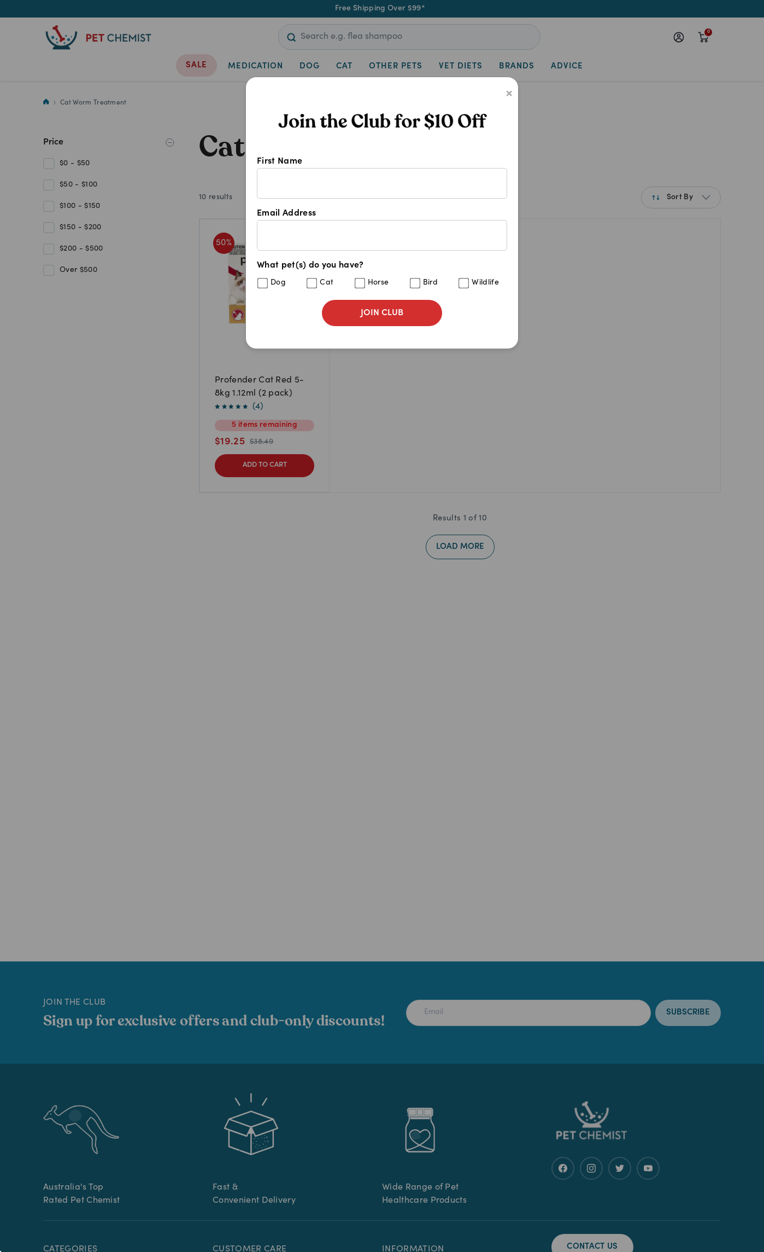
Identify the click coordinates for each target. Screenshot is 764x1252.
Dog (278, 283)
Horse (378, 283)
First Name (382, 178)
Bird (430, 283)
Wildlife (485, 283)
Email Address (382, 230)
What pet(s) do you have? (382, 275)
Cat (326, 283)
